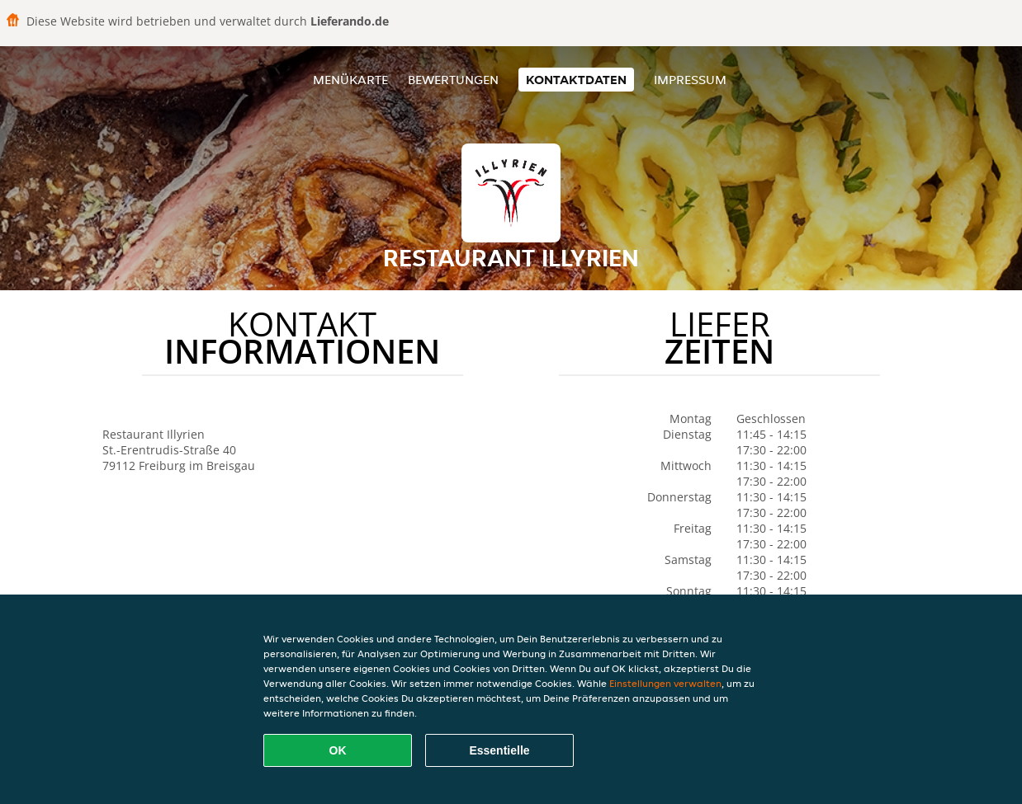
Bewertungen (453, 79)
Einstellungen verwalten (665, 683)
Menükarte (350, 79)
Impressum (690, 79)
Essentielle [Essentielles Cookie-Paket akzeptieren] (499, 750)
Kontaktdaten (576, 79)
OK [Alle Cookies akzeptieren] (338, 750)
